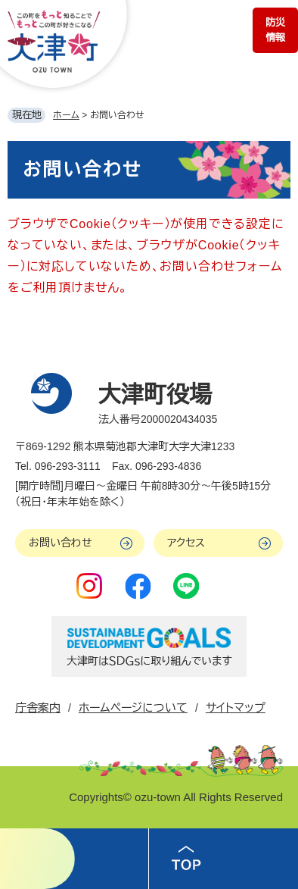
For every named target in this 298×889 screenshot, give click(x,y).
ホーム (66, 115)
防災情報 (275, 30)
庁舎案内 (38, 707)
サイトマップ (235, 707)
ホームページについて (133, 707)
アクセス (186, 543)
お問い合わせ (60, 543)
